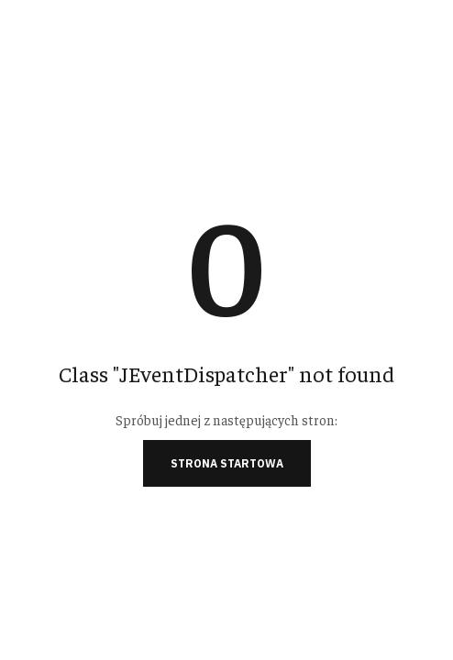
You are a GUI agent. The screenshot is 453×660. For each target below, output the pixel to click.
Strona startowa (227, 463)
